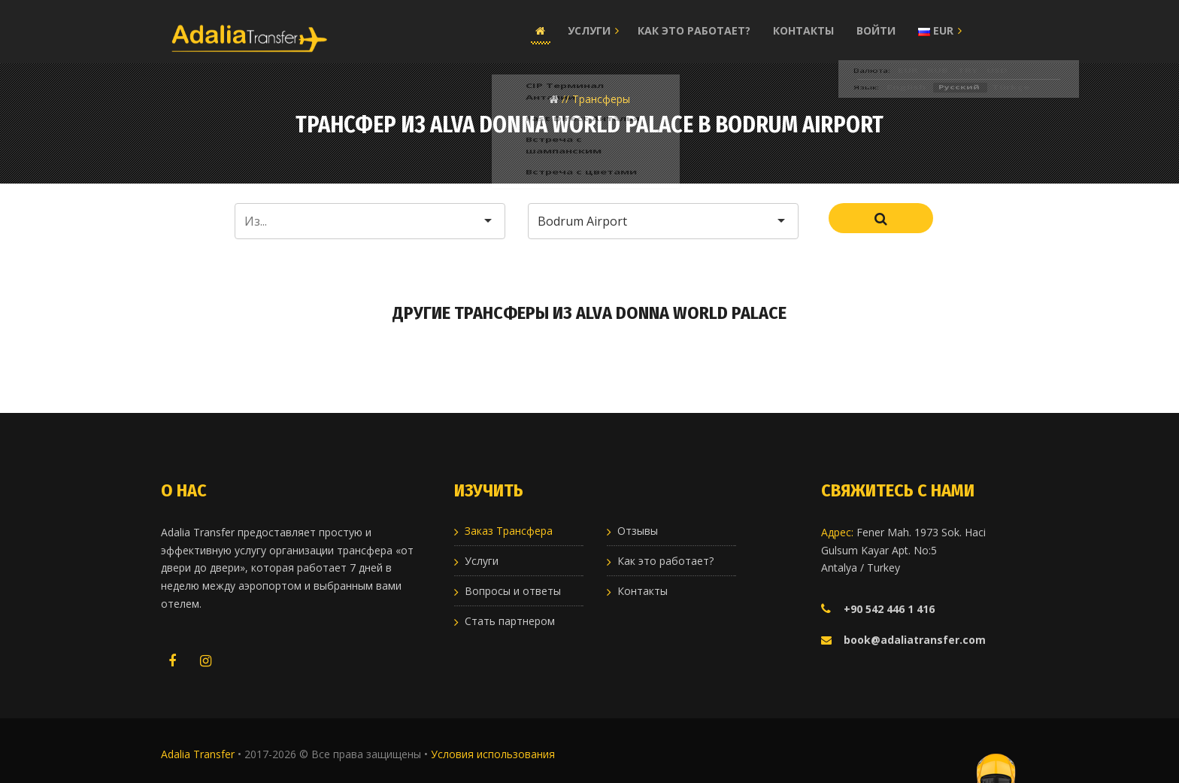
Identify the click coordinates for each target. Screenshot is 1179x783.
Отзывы (637, 531)
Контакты (803, 30)
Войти (876, 30)
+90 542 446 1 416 (889, 609)
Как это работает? (694, 30)
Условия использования (493, 754)
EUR (935, 30)
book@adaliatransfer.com (915, 640)
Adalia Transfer (199, 754)
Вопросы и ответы (513, 591)
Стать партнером (510, 621)
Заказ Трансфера (509, 531)
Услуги (589, 30)
